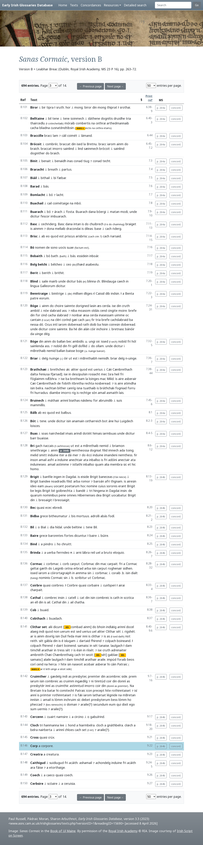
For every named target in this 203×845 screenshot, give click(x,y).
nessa (34, 324)
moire (122, 310)
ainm (120, 144)
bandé (80, 490)
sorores (111, 486)
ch (98, 281)
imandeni (110, 455)
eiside (85, 477)
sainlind (68, 148)
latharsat (99, 695)
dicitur (35, 216)
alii (50, 627)
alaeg (34, 631)
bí (55, 178)
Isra (110, 374)
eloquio (118, 552)
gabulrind (97, 717)
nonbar (77, 315)
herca (53, 664)
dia (52, 527)
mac (103, 379)
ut (70, 358)
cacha (34, 128)
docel (130, 627)
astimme (62, 464)
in (127, 281)
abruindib (106, 400)
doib (93, 324)
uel (98, 552)
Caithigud (37, 763)
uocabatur (118, 495)
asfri (50, 460)
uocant (59, 486)
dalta (34, 374)
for (38, 315)
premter (94, 676)
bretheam (77, 379)
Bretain (35, 690)
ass (64, 310)
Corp (34, 746)
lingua (34, 286)
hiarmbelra (87, 725)
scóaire (52, 783)
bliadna (44, 128)
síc (79, 699)
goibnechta (64, 490)
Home (62, 5)
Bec (33, 507)
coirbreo (57, 585)
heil (116, 374)
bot (104, 421)
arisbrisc (81, 236)
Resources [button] (111, 5)
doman (72, 704)
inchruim (70, 699)
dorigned (82, 306)
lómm (59, 699)
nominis (44, 578)
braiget (130, 224)
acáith (73, 763)
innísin (34, 699)
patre (34, 298)
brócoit (104, 148)
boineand (123, 641)
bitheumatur (58, 516)
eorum (44, 298)
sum (33, 709)
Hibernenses (86, 495)
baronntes (55, 535)
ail (48, 602)
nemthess (125, 455)
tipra (50, 107)
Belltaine (37, 118)
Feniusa (44, 374)
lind (80, 148)
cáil (64, 135)
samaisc (83, 645)
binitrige (58, 293)
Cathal (35, 597)
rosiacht (94, 374)
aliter (75, 369)
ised (79, 144)
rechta (89, 383)
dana (92, 212)
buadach (55, 618)
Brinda (35, 552)
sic (125, 464)
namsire (62, 717)
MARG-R (35, 669)
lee (62, 725)
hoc (83, 486)
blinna (91, 281)
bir (44, 107)
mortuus (82, 516)
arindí (78, 433)
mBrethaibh (88, 358)
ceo (68, 264)
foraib (121, 659)
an (32, 602)
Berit (34, 273)
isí (135, 690)
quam (99, 464)
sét (118, 631)
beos (130, 659)
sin (89, 573)
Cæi (33, 383)
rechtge (85, 393)
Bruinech (37, 400)
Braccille (36, 135)
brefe (132, 310)
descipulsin (80, 374)
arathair (47, 650)
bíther (61, 388)
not (127, 636)
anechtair (75, 460)
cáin (113, 664)
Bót (33, 421)
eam (41, 486)
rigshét (130, 631)
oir (97, 341)
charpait (36, 590)
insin (123, 490)
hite (63, 664)
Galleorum (47, 286)
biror (87, 107)
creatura (52, 754)
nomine (92, 486)
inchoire (102, 329)
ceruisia (69, 783)
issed (104, 341)
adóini (112, 460)
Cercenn (36, 717)
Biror (34, 107)
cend (103, 310)
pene (62, 495)
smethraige (38, 450)
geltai (34, 568)
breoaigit (45, 500)
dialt (134, 573)
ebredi (57, 507)
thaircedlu (37, 123)
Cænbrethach (122, 369)
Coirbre (36, 585)
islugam (69, 641)
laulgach (117, 645)
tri (91, 490)
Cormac (36, 564)
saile (45, 281)
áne (111, 421)
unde (133, 212)
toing (130, 450)
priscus (70, 236)
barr (33, 438)
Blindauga (109, 281)
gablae (113, 655)
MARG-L (80, 128)
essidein (82, 256)
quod (54, 236)
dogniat (95, 450)
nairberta (45, 730)
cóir (93, 329)
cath (116, 597)
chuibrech (96, 224)
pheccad (36, 704)
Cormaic (57, 578)
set (84, 730)
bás (45, 186)
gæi (74, 320)
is (83, 224)
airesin (131, 481)
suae (70, 247)
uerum (65, 631)
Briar (34, 358)
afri (107, 481)
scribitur (81, 578)
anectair (124, 460)
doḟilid (82, 346)
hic (134, 464)
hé (75, 329)
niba (74, 310)
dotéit (87, 433)
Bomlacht (37, 195)
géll (74, 346)
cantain (35, 320)
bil (49, 118)
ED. (67, 627)
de (48, 247)
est (61, 236)
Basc (33, 224)
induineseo (38, 464)
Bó (32, 247)
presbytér (37, 686)
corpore (47, 746)
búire (104, 535)
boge (80, 351)
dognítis (107, 118)
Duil (63, 636)
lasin (93, 306)
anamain (78, 421)
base (97, 228)
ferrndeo (62, 552)
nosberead (102, 383)
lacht (59, 195)
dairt (59, 645)
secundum (100, 704)
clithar (95, 636)
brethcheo (57, 369)
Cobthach (37, 618)
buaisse (42, 438)
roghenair (115, 568)
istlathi (77, 464)
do (126, 144)
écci (89, 455)
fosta (70, 212)
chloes (69, 730)
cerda (106, 306)
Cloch (34, 725)
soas (44, 433)
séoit (63, 669)
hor (68, 107)
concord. (176, 107)
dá (70, 455)
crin (97, 236)
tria (128, 118)
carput (75, 564)
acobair (89, 664)
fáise (39, 767)
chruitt (66, 544)
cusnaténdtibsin (62, 128)
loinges (94, 379)
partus (66, 169)
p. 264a (161, 107)
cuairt (51, 717)
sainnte (62, 329)
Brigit (34, 477)
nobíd (122, 341)
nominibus (50, 495)
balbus (66, 412)
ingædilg (81, 681)
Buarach (36, 212)
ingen (57, 477)
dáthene (94, 118)
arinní (64, 400)
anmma (81, 573)
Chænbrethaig (63, 655)
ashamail (85, 763)
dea (99, 495)
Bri (32, 446)
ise (114, 306)
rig (74, 393)
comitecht (67, 690)
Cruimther (38, 676)
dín (97, 564)
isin (32, 388)
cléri (58, 320)
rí (94, 293)
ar (31, 636)
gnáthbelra (115, 725)
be (116, 477)
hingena (99, 490)
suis (119, 400)
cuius (102, 486)
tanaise (104, 645)
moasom (84, 310)
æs (99, 306)
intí (55, 324)
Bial (43, 527)
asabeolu (92, 264)
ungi (92, 341)
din (94, 107)
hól (134, 341)
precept (98, 690)
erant (122, 486)
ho (59, 544)
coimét (72, 135)
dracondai (73, 228)
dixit (125, 704)
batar (51, 690)
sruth (60, 107)
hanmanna (51, 725)
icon (89, 690)
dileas (89, 228)
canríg (71, 388)
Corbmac (87, 564)
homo (34, 469)
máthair (53, 400)
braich (34, 148)
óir (66, 358)
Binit (34, 161)
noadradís (58, 481)
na (93, 123)
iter (61, 455)
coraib (116, 573)
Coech (35, 775)
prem (133, 676)
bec (69, 341)
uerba (51, 552)
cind (44, 315)
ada (122, 450)
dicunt (57, 627)
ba (131, 320)
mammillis (37, 405)
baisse (70, 351)
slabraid (55, 310)
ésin (79, 650)
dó (41, 324)
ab (43, 236)
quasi (40, 507)
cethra (99, 128)
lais (121, 393)
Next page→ (115, 86)
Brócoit (36, 144)
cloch (99, 725)
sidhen (127, 568)
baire (93, 535)
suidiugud (56, 763)
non (56, 631)
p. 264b (161, 477)
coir (109, 681)
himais (97, 433)
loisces (35, 426)
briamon (118, 446)
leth (48, 669)
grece (44, 516)
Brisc (34, 236)
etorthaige (57, 767)
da (32, 334)
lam (55, 135)
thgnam (116, 481)
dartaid (84, 641)
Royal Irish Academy (123, 831)
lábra (86, 552)
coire (52, 329)
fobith (66, 383)
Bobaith (36, 256)
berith (46, 273)
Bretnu (92, 144)
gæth (43, 568)
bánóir (129, 329)
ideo (33, 486)
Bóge (34, 306)
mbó (77, 203)
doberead (75, 324)
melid (34, 455)
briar (113, 358)
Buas (34, 433)
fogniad (121, 388)
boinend (70, 645)
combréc (51, 144)
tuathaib (89, 388)
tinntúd (99, 681)
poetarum (72, 486)
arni (78, 552)
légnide (112, 695)
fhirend (96, 641)
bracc (48, 135)
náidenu (86, 400)
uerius (98, 369)
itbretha (78, 383)
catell (72, 597)
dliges (88, 293)
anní (33, 695)
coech (68, 775)
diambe (54, 393)
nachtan (50, 388)
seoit (89, 655)
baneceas (105, 477)
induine (53, 455)
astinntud (77, 686)
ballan (61, 341)
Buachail (36, 203)
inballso (94, 460)
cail (49, 203)
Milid (110, 379)
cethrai (101, 123)
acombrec (113, 676)
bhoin (101, 627)
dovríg (49, 636)
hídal (58, 527)
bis (73, 516)
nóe (46, 310)
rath (86, 324)
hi (108, 664)
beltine (77, 527)
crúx (51, 737)
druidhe (119, 118)
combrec (51, 597)
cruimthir (61, 686)
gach (38, 446)
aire (121, 379)
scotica (129, 597)
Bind (33, 544)
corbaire (93, 585)
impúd (111, 659)
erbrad (78, 568)
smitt (43, 455)
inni (84, 636)
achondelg (103, 763)
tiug (86, 161)
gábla (48, 641)
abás (103, 516)
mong (78, 107)
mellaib (60, 228)
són (94, 393)
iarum (34, 681)
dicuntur (80, 535)
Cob (33, 610)
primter (45, 695)
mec (104, 374)
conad (78, 161)
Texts (74, 5)
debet (85, 699)
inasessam (106, 315)
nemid (51, 351)
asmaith (112, 393)
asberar (100, 664)
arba (76, 481)
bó (51, 195)
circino (79, 717)
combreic (102, 597)
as (108, 636)
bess (114, 699)
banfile (48, 477)
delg (45, 358)
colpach (110, 641)
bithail (45, 178)
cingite (113, 310)
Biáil (33, 178)
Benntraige (39, 293)
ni (92, 681)
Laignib (58, 568)
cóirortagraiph (60, 573)
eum (112, 704)
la (84, 144)
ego (132, 704)
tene (55, 118)
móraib (69, 123)
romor (85, 481)
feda (70, 636)
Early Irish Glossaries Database (27, 5)
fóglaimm (37, 379)
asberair (130, 379)
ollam (100, 346)
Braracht (37, 169)
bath (54, 256)
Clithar (110, 631)
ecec (48, 507)
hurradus (41, 393)
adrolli (95, 516)
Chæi (48, 655)
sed (78, 631)
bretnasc (118, 329)
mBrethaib (38, 351)
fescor (45, 216)
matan (114, 212)
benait (46, 161)
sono (54, 247)
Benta (129, 293)
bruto (108, 552)
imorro (57, 148)
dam (128, 645)
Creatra (36, 754)
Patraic (122, 664)
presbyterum (100, 699)
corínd (66, 320)
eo (48, 236)
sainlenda (37, 346)
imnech (113, 450)
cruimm (68, 681)
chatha (79, 602)
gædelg (55, 676)
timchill (35, 650)
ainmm (38, 228)
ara (32, 767)
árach (58, 212)
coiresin (114, 324)
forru (131, 388)
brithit (59, 273)
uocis (62, 247)
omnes (71, 495)
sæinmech (91, 148)
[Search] (173, 5)
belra (39, 388)
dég (47, 334)
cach (108, 228)
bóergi (101, 212)
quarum (36, 495)
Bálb (33, 412)
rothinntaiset (121, 690)
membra (116, 464)
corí (33, 664)
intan (77, 224)
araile (101, 659)
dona (50, 228)
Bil (32, 527)
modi (124, 212)
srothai (125, 107)
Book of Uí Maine (63, 831)
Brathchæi (38, 369)
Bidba (34, 516)
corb (66, 564)
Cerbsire (36, 783)
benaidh (60, 161)
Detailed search (135, 5)
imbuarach (58, 216)
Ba (71, 329)
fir (93, 320)
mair (78, 636)
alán (86, 329)
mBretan (129, 695)
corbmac (52, 564)
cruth (126, 306)
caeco (50, 775)
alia (106, 464)
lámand (86, 135)
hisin (105, 324)
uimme (120, 315)
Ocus (48, 324)
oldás (95, 310)
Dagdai (71, 477)
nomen (40, 247)
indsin (115, 293)
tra (44, 690)
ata (85, 460)
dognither (37, 153)
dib (107, 293)
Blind (34, 281)
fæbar (61, 178)
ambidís (78, 341)
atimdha (130, 383)
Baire (34, 535)
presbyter (79, 676)
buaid (44, 610)
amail (102, 393)
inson (34, 460)
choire (59, 306)
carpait (112, 564)
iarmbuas (109, 433)
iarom (111, 144)
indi (41, 631)
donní (122, 681)
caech (121, 281)
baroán (99, 481)
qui (118, 704)
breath (53, 169)
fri (129, 341)
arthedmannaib (118, 123)
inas (70, 161)
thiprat (112, 107)
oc (127, 315)
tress (60, 650)
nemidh (103, 358)
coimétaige (61, 203)
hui (117, 421)
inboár (93, 256)
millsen (78, 293)
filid (104, 450)
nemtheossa (80, 450)
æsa (86, 315)
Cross (34, 737)
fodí (111, 516)
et (129, 464)
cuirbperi (109, 585)
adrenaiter (119, 650)
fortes (68, 535)
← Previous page (90, 86)
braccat (65, 144)
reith (33, 641)
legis (38, 490)
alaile (47, 659)
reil (93, 552)
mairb (53, 281)
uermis (42, 709)
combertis (83, 123)
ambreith (37, 655)
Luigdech (126, 421)
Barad (34, 186)
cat (82, 597)
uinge (39, 334)
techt (106, 161)
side (124, 676)
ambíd (34, 310)
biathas (74, 400)
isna (79, 388)
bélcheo (56, 264)
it (44, 669)
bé (53, 490)
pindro (48, 544)
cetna (68, 568)
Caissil (100, 293)
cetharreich (93, 421)
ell (36, 602)
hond (71, 725)
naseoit (77, 664)
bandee (44, 481)
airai (122, 585)
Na (132, 686)
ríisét (90, 650)
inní (47, 686)
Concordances (91, 5)
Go (197, 5)
